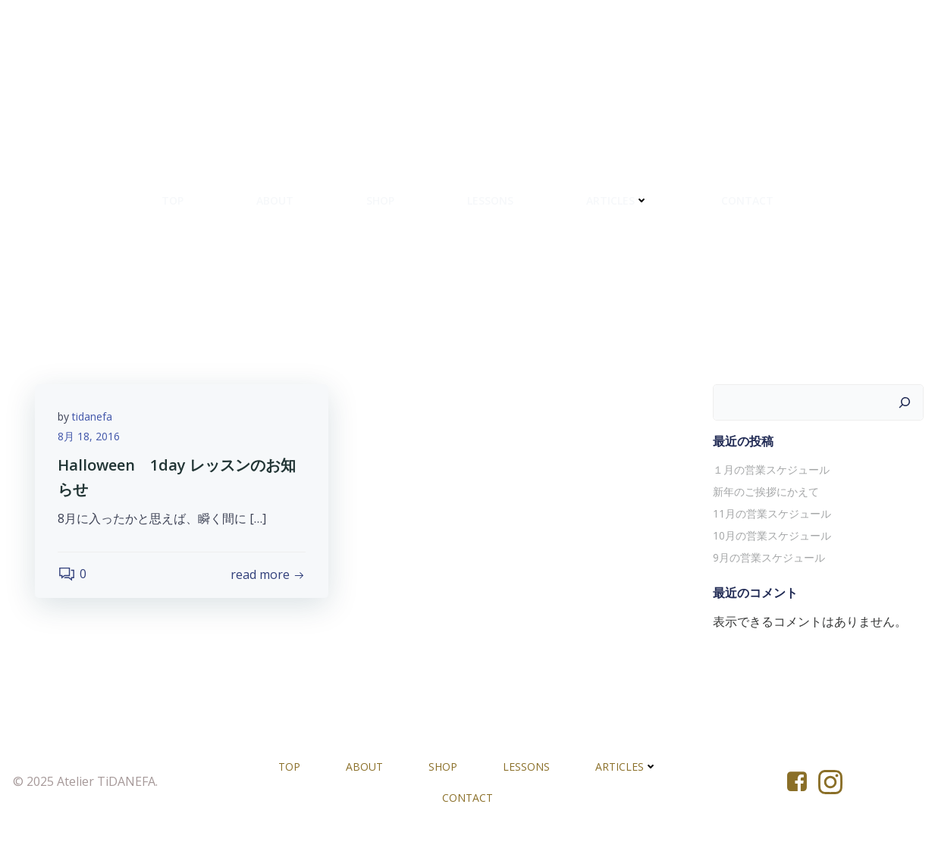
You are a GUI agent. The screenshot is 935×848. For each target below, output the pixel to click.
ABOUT (274, 200)
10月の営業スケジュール (772, 535)
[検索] (904, 402)
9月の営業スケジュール (769, 557)
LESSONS (490, 200)
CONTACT (747, 200)
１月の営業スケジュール (771, 469)
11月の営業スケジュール (772, 513)
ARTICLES (617, 200)
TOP (173, 200)
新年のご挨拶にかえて (766, 491)
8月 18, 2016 (89, 436)
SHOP (380, 200)
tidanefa (92, 416)
